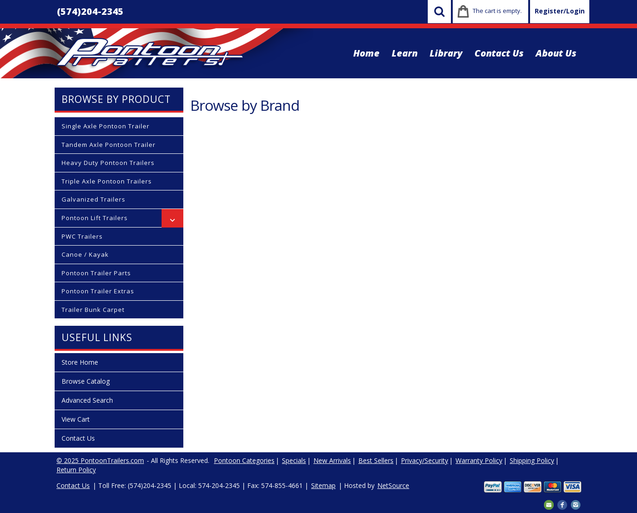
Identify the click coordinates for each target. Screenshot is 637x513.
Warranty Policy (479, 460)
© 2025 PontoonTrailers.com (100, 460)
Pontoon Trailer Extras (98, 291)
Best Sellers (375, 460)
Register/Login (560, 10)
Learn (405, 53)
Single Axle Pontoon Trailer (106, 126)
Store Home (80, 362)
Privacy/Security (424, 460)
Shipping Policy (532, 460)
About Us (556, 53)
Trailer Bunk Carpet (93, 309)
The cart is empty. (497, 10)
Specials (294, 460)
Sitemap (323, 485)
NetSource (393, 485)
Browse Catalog (86, 381)
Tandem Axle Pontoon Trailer (109, 144)
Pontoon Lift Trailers (95, 218)
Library (446, 53)
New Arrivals (332, 460)
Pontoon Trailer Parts (96, 273)
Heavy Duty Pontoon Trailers (108, 162)
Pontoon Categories (244, 460)
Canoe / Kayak (85, 254)
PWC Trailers (82, 236)
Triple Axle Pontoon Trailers (107, 181)
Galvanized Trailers (93, 199)
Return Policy (76, 469)
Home (366, 53)
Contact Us (499, 53)
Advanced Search (87, 400)
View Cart (76, 419)
